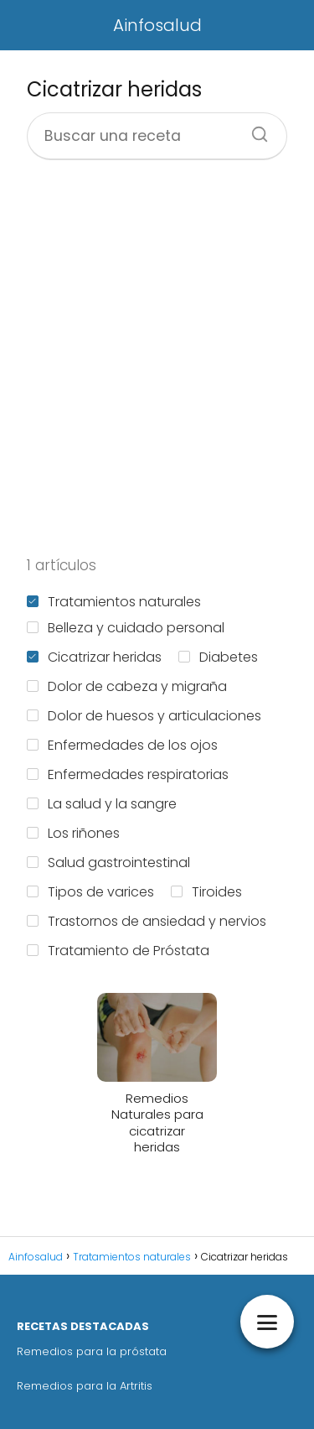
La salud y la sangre (102, 803)
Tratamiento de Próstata (118, 950)
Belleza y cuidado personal (125, 627)
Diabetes (218, 657)
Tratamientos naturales (114, 601)
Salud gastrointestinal (108, 862)
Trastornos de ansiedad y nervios (146, 921)
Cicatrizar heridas (94, 657)
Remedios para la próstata (92, 1351)
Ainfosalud (157, 25)
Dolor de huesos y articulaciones (144, 715)
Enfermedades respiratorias (128, 774)
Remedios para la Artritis (84, 1386)
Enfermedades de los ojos (122, 745)
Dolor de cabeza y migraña (127, 686)
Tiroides (206, 892)
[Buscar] (253, 129)
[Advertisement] (157, 357)
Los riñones (73, 833)
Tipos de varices (90, 892)
